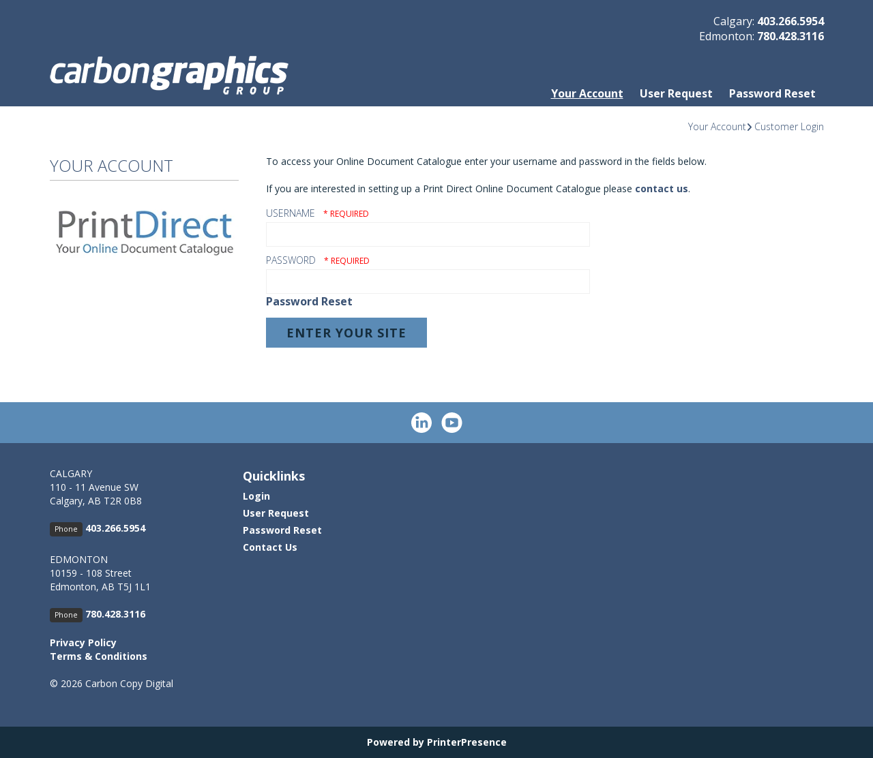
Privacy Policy (83, 642)
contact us (661, 188)
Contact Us (270, 547)
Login (256, 495)
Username (290, 213)
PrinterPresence (467, 742)
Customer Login (789, 126)
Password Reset (772, 93)
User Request (676, 93)
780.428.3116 (790, 36)
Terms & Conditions (98, 656)
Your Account (587, 93)
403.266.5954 (790, 21)
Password (291, 260)
